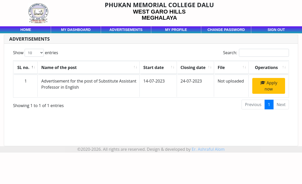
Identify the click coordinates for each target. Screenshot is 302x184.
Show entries (35, 53)
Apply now (268, 86)
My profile (176, 30)
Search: (256, 53)
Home (25, 30)
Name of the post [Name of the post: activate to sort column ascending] (59, 67)
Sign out (276, 30)
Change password (226, 30)
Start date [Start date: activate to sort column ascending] (153, 67)
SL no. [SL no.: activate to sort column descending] (23, 67)
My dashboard (76, 30)
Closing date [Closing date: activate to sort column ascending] (193, 67)
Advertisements (126, 30)
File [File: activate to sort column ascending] (221, 67)
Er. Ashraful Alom (208, 149)
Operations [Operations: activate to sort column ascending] (266, 67)
